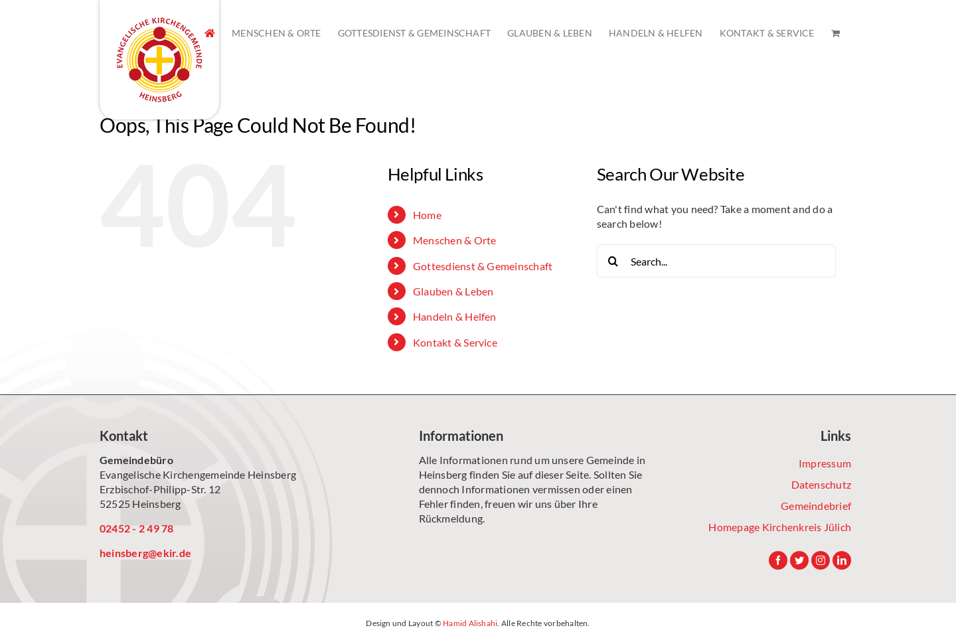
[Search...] (716, 261)
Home (427, 214)
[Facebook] (778, 560)
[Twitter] (799, 560)
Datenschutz (821, 484)
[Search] (613, 261)
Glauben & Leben (453, 291)
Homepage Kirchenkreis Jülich (779, 527)
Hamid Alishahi (470, 623)
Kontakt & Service (455, 342)
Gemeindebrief (816, 505)
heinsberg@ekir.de (145, 552)
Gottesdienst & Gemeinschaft (482, 266)
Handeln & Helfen (455, 316)
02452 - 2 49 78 (137, 528)
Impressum (825, 463)
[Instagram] (820, 560)
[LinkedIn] (842, 560)
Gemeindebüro (136, 459)
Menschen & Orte (455, 240)
